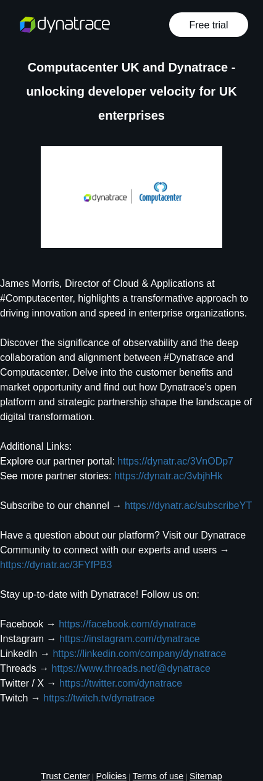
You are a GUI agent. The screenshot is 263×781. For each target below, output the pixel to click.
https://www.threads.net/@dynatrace (131, 668)
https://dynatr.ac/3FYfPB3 (56, 565)
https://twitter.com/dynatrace (120, 683)
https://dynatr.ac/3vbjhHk (168, 476)
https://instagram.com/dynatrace (129, 639)
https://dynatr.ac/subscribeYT (188, 505)
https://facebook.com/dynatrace (127, 624)
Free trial (208, 25)
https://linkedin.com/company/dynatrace (139, 653)
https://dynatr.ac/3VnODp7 (175, 461)
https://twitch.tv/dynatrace (99, 698)
